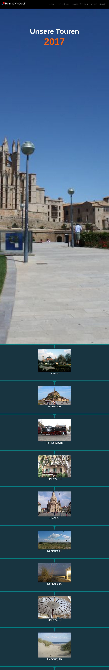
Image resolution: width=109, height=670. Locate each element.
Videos (93, 4)
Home (52, 4)
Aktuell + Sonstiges (80, 4)
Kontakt (103, 4)
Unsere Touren (63, 4)
